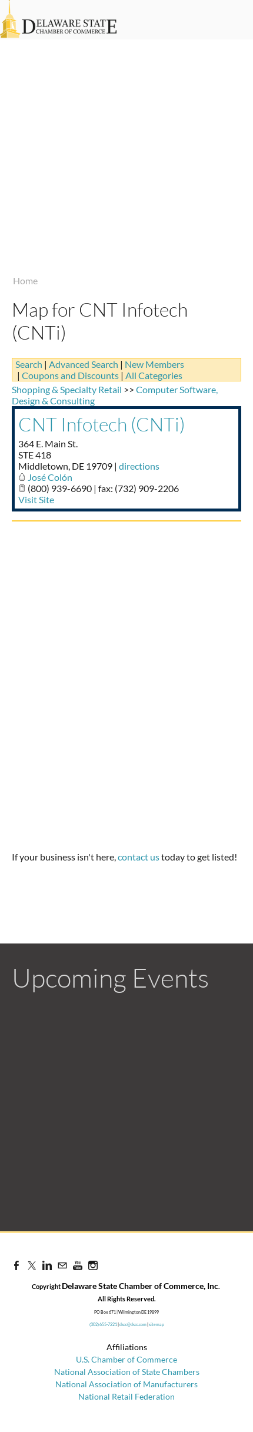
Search (28, 364)
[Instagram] (93, 1265)
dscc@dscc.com (133, 1324)
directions (139, 465)
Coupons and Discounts (70, 375)
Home (25, 280)
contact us (138, 856)
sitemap (156, 1324)
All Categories (153, 375)
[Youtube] (77, 1265)
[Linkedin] (47, 1265)
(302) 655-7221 (103, 1324)
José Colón (50, 477)
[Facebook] (16, 1265)
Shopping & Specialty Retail (67, 389)
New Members (154, 364)
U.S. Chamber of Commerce (126, 1359)
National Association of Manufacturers (126, 1384)
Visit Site (36, 499)
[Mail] (62, 1265)
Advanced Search (83, 364)
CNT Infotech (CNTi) (101, 424)
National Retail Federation (126, 1396)
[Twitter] (31, 1265)
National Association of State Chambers (126, 1372)
